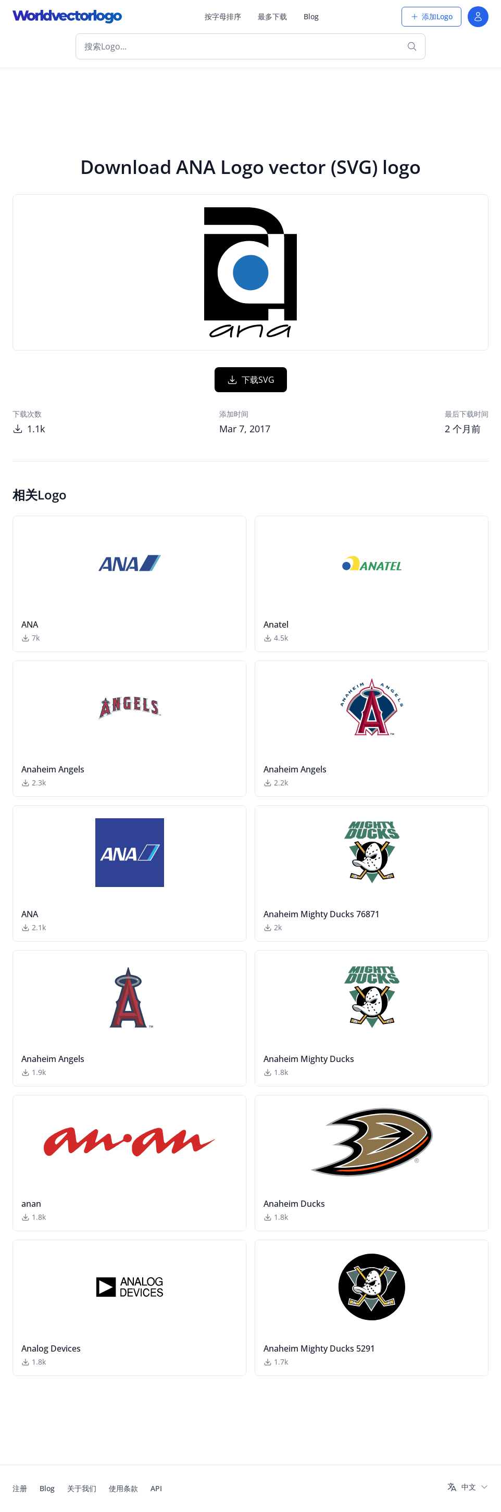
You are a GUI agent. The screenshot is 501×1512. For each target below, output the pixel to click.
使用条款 (123, 1488)
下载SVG (250, 379)
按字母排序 (223, 16)
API (156, 1488)
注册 (19, 1488)
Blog (311, 16)
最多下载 (272, 16)
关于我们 (81, 1488)
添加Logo (431, 16)
